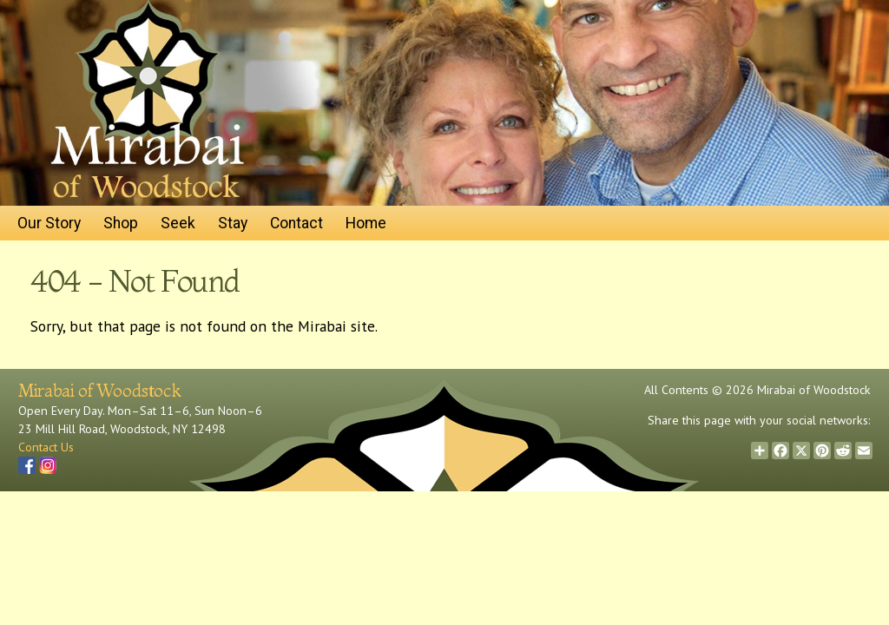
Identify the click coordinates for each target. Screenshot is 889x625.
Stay (232, 223)
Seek (178, 223)
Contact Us (46, 447)
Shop (120, 223)
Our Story (49, 223)
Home (366, 223)
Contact (296, 223)
